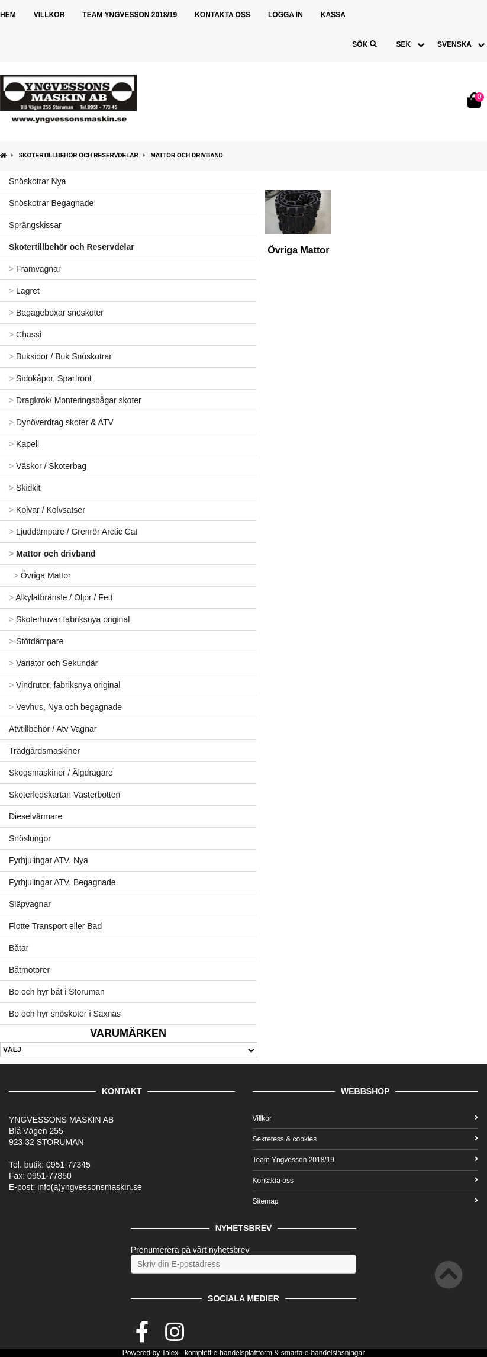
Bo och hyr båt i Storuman (57, 991)
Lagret (24, 290)
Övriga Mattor (40, 575)
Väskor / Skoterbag (47, 466)
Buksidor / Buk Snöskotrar (60, 356)
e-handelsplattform (243, 1353)
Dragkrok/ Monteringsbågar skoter (75, 400)
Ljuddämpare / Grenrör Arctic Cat (73, 531)
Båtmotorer (29, 970)
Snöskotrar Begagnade (51, 203)
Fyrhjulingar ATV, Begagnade (62, 882)
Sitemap (366, 1201)
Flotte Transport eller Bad (55, 926)
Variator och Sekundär (53, 663)
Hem (8, 15)
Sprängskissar (35, 225)
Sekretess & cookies (366, 1139)
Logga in (285, 15)
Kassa (333, 15)
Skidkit (24, 488)
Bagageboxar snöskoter (56, 312)
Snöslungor (30, 838)
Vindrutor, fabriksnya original (64, 685)
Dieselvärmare (35, 816)
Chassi (25, 334)
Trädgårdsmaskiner (44, 750)
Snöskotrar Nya (37, 181)
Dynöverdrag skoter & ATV (61, 422)
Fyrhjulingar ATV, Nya (48, 860)
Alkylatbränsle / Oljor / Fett (60, 597)
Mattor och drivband (186, 155)
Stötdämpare (36, 641)
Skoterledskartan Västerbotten (64, 794)
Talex (170, 1353)
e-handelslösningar (335, 1353)
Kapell (24, 444)
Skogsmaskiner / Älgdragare (61, 772)
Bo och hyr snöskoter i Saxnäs (65, 1013)
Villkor (49, 15)
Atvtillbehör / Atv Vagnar (52, 729)
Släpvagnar (30, 904)
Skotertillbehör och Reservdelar (78, 155)
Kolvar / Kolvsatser (47, 509)
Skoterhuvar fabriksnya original (69, 619)
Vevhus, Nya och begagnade (65, 707)
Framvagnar (35, 269)
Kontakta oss (222, 15)
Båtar (18, 948)
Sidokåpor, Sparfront (50, 378)
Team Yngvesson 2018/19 (129, 15)
